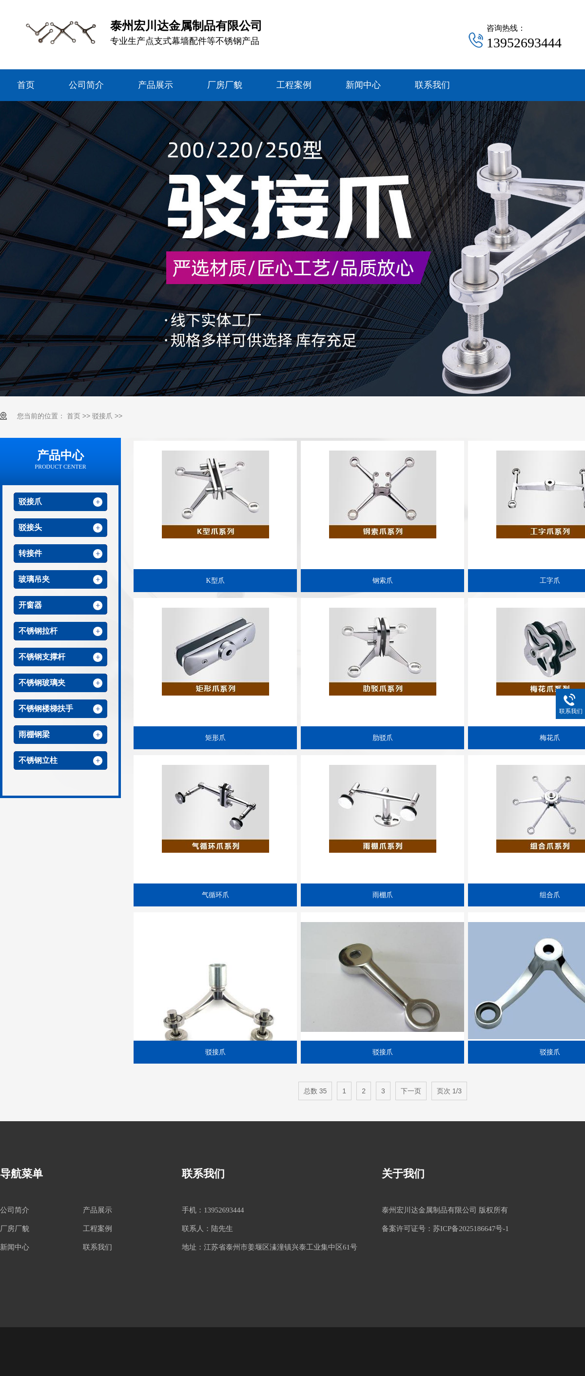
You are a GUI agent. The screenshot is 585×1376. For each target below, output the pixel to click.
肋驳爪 (382, 737)
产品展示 (155, 85)
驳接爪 (102, 416)
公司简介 (86, 85)
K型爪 (215, 580)
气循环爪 (215, 895)
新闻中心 (363, 85)
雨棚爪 (382, 895)
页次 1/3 (449, 1091)
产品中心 (60, 460)
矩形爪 (215, 737)
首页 (26, 85)
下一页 (411, 1091)
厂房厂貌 (224, 85)
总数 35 (315, 1091)
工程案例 (294, 85)
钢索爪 (382, 580)
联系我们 (432, 85)
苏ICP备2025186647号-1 (471, 1228)
